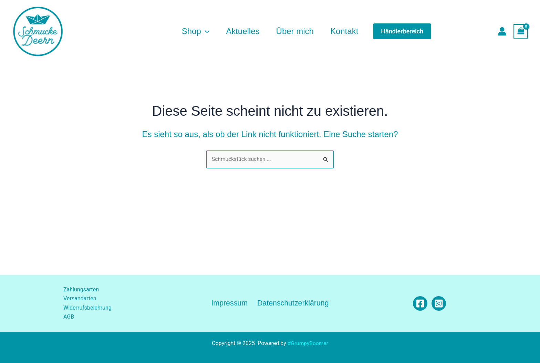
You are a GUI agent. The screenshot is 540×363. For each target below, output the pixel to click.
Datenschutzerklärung (292, 303)
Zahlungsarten (81, 289)
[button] (402, 31)
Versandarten (79, 298)
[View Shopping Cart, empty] (520, 31)
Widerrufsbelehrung (87, 307)
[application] (205, 31)
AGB (68, 317)
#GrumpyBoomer (308, 343)
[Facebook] (420, 303)
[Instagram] (439, 303)
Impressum (229, 303)
